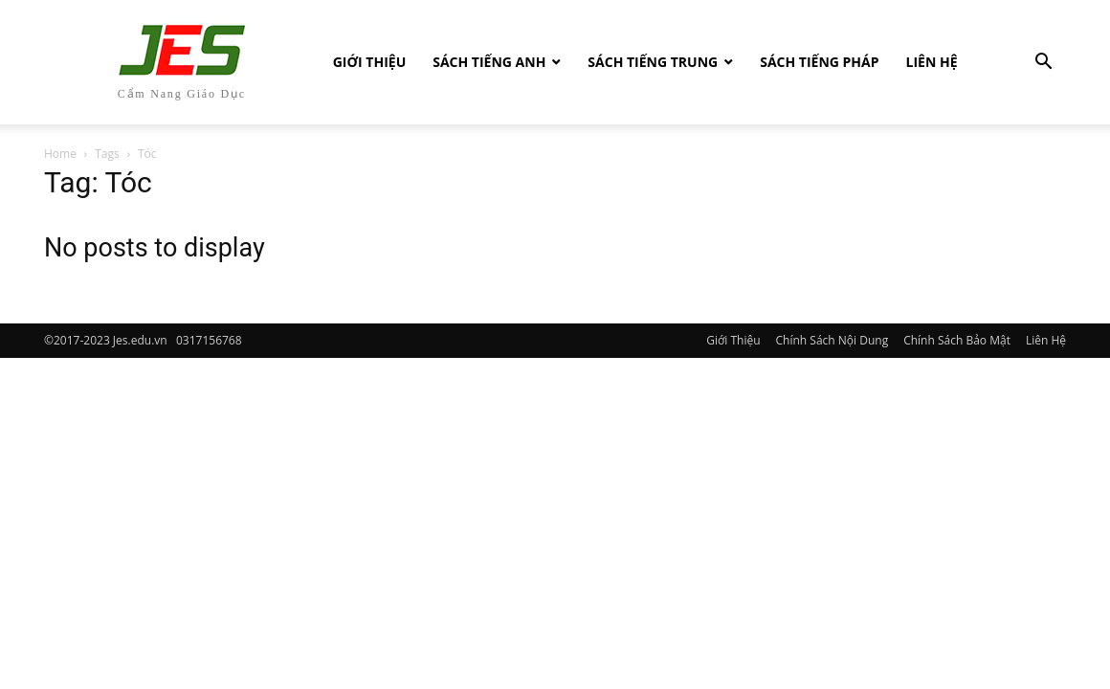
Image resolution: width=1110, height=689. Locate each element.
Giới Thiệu (369, 62)
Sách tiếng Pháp (819, 62)
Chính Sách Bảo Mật (956, 340)
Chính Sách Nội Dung (832, 340)
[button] (1043, 64)
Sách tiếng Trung (653, 62)
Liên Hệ (932, 62)
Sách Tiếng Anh (489, 62)
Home (60, 153)
